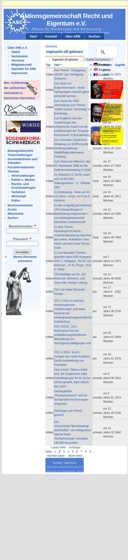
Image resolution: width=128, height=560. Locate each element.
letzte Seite (75, 455)
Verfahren (18, 192)
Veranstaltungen (23, 175)
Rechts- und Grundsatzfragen (23, 185)
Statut (15, 52)
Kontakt (51, 36)
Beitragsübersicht (20, 150)
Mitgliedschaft (21, 64)
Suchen (94, 36)
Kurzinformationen (21, 167)
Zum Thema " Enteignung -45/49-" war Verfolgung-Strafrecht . (69, 74)
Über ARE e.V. (18, 47)
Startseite (51, 46)
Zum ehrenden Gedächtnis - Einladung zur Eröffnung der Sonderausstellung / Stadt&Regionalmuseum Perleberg (71, 148)
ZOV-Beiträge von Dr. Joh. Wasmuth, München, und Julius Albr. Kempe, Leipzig (70, 278)
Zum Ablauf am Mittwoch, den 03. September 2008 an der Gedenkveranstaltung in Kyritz (72, 166)
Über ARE (72, 36)
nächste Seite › (56, 455)
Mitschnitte (16, 213)
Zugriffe (120, 65)
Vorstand (17, 60)
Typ (48, 65)
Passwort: (22, 239)
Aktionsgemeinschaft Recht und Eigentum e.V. (66, 19)
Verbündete (19, 56)
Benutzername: (22, 226)
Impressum (19, 73)
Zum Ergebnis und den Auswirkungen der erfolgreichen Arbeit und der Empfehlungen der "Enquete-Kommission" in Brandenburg (72, 127)
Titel (58, 65)
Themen (13, 171)
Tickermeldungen (20, 155)
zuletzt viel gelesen (98, 59)
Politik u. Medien (23, 179)
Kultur (15, 200)
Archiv (12, 209)
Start (33, 36)
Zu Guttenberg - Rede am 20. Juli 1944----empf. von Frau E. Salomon (72, 196)
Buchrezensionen (20, 205)
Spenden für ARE (23, 69)
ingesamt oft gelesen (65, 59)
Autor (96, 65)
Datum (107, 65)
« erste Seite (58, 447)
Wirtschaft (18, 196)
